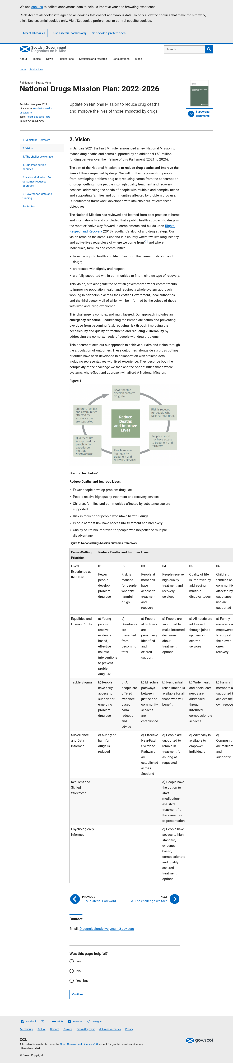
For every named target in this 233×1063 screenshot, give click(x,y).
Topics (36, 59)
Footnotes (28, 206)
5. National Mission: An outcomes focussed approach (36, 181)
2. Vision (27, 148)
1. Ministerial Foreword (36, 140)
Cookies (67, 1029)
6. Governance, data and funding (37, 196)
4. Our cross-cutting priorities (34, 167)
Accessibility (26, 1029)
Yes (79, 961)
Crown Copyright (86, 1029)
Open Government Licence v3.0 (79, 1044)
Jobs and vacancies (110, 1029)
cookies (37, 7)
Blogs (138, 59)
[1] (146, 241)
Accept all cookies (33, 33)
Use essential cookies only (69, 33)
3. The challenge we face (37, 156)
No (78, 971)
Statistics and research (93, 59)
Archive (41, 1029)
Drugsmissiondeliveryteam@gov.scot (107, 929)
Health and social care (38, 116)
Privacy (129, 1029)
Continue (77, 994)
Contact (54, 1029)
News (49, 59)
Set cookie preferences (109, 33)
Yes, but (82, 981)
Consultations (121, 59)
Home (23, 69)
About (23, 59)
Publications (66, 59)
